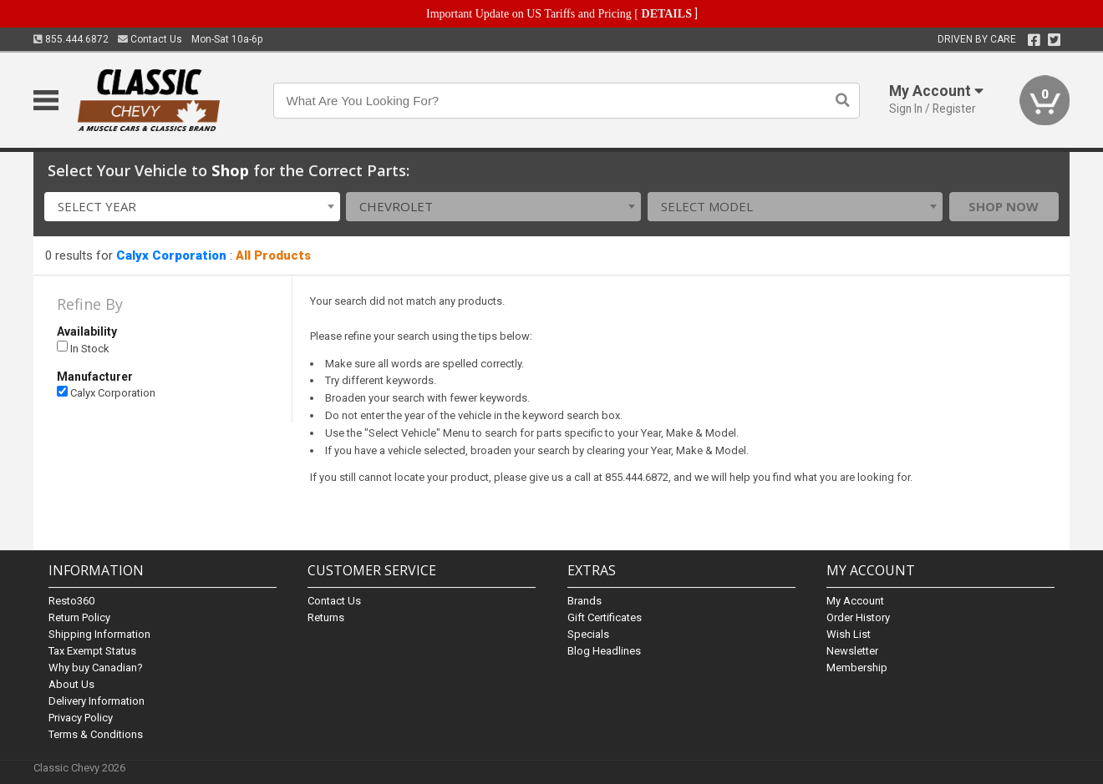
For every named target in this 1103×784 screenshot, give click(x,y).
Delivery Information (96, 701)
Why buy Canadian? (95, 667)
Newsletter (852, 651)
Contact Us (150, 39)
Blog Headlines (604, 651)
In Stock (83, 348)
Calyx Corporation (171, 255)
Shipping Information (99, 634)
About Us (71, 684)
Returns (326, 617)
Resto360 (71, 600)
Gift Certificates (604, 617)
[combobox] (191, 206)
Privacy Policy (80, 717)
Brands (584, 600)
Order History (858, 617)
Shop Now (1003, 206)
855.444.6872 (71, 39)
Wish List (848, 634)
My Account (855, 600)
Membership (856, 667)
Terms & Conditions (95, 734)
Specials (588, 634)
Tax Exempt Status (92, 651)
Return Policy (79, 617)
